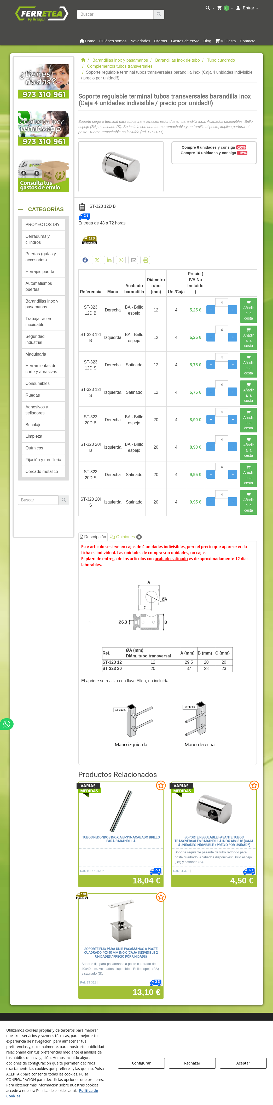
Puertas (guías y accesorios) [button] (41, 257)
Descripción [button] (93, 537)
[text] (115, 14)
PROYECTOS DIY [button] (43, 224)
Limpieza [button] (34, 436)
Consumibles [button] (38, 383)
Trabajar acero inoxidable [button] (39, 321)
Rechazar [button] (192, 1063)
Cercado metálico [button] (42, 471)
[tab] (167, 653)
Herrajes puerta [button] (40, 271)
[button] (41, 13)
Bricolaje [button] (34, 425)
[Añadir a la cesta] (248, 310)
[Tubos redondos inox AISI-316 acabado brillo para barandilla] (121, 808)
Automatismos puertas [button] (39, 286)
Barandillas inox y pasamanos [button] (42, 304)
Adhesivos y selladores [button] (37, 410)
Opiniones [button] (126, 537)
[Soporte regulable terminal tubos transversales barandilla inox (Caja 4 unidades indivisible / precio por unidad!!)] (121, 167)
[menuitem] (210, 8)
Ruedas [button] (33, 395)
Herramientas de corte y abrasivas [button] (41, 368)
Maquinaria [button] (36, 354)
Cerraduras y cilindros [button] (38, 239)
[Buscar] (158, 14)
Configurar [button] (141, 1063)
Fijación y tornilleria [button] (43, 460)
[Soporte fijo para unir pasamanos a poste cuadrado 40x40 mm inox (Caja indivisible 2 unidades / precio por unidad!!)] (121, 920)
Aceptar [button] (243, 1063)
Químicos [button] (34, 448)
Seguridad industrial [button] (35, 339)
